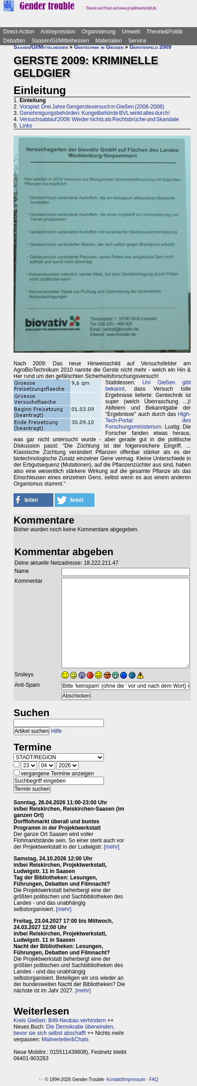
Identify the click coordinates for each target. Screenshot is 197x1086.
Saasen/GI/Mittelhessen (60, 41)
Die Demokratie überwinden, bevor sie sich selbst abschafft (64, 1030)
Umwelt (131, 31)
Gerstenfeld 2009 (151, 47)
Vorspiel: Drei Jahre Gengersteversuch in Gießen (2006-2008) (91, 107)
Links (25, 126)
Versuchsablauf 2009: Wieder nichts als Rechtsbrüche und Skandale (99, 119)
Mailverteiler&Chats (65, 1039)
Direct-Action (18, 31)
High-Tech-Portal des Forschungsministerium (148, 420)
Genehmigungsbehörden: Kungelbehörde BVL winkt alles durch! (94, 113)
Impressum (134, 1079)
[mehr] (111, 847)
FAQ (153, 1079)
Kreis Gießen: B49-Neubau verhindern (60, 1020)
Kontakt (114, 1079)
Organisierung (98, 31)
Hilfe (56, 731)
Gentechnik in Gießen (98, 47)
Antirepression (58, 31)
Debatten (14, 41)
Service (137, 41)
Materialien (108, 41)
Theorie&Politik (164, 31)
